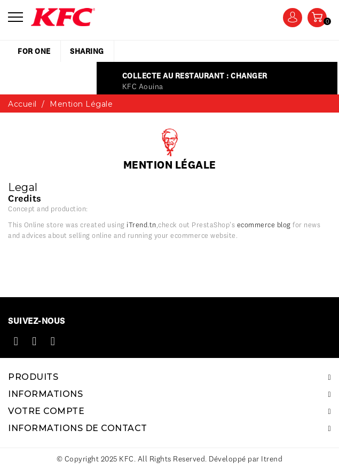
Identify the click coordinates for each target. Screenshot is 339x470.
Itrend (271, 459)
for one (34, 51)
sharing (87, 51)
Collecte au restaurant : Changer (194, 76)
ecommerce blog (264, 224)
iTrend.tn (141, 224)
